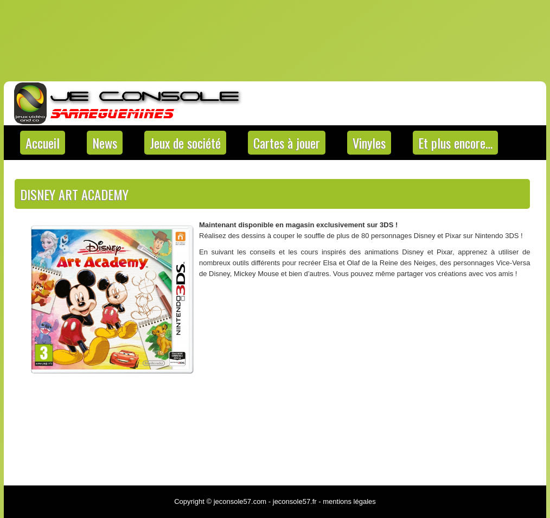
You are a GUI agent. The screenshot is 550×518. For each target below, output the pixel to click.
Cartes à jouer (286, 142)
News (104, 142)
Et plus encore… (455, 142)
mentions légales (349, 501)
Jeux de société (185, 142)
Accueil (42, 142)
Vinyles (369, 142)
